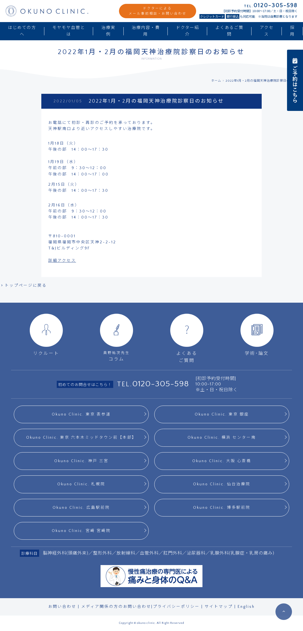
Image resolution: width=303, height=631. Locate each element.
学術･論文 (257, 335)
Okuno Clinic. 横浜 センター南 (222, 437)
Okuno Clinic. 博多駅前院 (221, 507)
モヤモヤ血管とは (68, 31)
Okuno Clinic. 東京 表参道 (81, 414)
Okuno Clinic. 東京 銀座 (222, 414)
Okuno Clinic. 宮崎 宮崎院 (81, 531)
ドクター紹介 (187, 31)
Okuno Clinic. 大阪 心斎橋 (221, 461)
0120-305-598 (160, 383)
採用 (292, 31)
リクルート (46, 335)
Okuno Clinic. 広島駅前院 (81, 507)
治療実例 (108, 31)
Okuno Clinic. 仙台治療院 (221, 484)
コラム (116, 337)
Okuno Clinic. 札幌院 (81, 484)
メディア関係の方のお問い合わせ (116, 607)
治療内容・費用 (146, 31)
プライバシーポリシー (176, 607)
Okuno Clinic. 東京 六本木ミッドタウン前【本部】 (81, 437)
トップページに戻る (23, 285)
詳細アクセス (62, 261)
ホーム (216, 80)
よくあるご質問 (229, 31)
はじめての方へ (22, 31)
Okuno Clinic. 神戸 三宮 (81, 461)
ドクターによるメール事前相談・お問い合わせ (157, 11)
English (246, 607)
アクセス (267, 31)
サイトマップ (219, 607)
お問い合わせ (62, 607)
